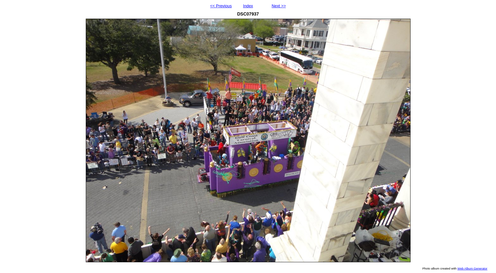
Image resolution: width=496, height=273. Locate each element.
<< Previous (221, 5)
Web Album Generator (472, 268)
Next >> (279, 5)
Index (248, 5)
